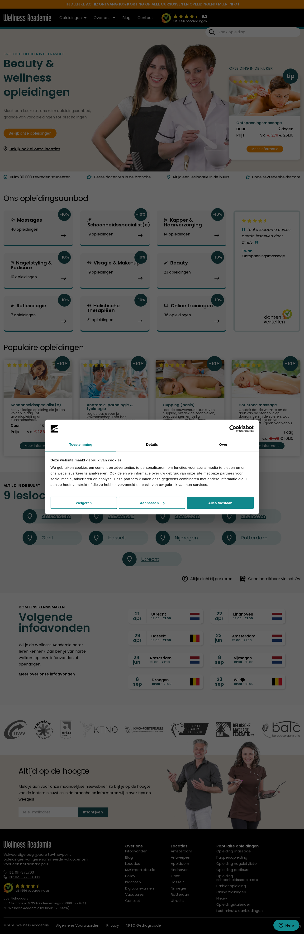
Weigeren (84, 503)
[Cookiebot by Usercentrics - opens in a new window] (233, 428)
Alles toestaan (220, 503)
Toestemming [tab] (80, 444)
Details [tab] (152, 444)
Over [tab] (223, 444)
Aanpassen (152, 503)
